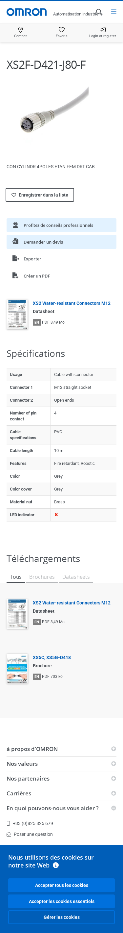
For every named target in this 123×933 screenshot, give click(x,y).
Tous (16, 576)
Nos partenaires (28, 778)
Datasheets (76, 576)
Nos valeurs (22, 763)
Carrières (19, 793)
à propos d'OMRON (32, 749)
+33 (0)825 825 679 (30, 823)
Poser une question (30, 834)
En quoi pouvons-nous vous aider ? (53, 808)
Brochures (41, 576)
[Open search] (99, 12)
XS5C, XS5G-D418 (52, 657)
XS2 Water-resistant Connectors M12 (72, 303)
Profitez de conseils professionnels (52, 225)
